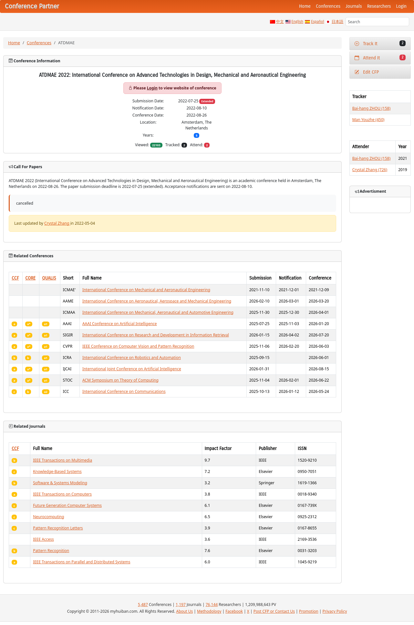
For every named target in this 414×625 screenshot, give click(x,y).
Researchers (379, 6)
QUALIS (49, 278)
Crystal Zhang (57, 223)
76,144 (212, 604)
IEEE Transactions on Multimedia (62, 460)
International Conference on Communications (124, 391)
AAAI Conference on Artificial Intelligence (119, 323)
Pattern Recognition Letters (58, 528)
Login (401, 6)
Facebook (234, 611)
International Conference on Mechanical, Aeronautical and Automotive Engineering (157, 312)
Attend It (380, 58)
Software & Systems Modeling (60, 483)
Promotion (308, 611)
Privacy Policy (335, 611)
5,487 (143, 604)
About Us (184, 611)
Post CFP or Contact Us (274, 611)
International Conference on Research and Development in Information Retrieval (155, 335)
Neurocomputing (48, 516)
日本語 (337, 21)
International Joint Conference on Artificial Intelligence (131, 369)
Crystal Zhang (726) (369, 169)
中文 (280, 21)
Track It (380, 43)
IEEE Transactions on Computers (62, 494)
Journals (354, 6)
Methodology (209, 611)
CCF (15, 278)
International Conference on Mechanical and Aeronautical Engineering (146, 289)
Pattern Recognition (51, 550)
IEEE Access (43, 539)
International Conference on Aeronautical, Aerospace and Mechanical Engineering (156, 301)
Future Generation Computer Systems (67, 505)
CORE (30, 278)
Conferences (328, 6)
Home (305, 6)
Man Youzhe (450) (368, 119)
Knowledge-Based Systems (57, 471)
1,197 (181, 604)
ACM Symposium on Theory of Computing (120, 380)
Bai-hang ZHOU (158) (371, 108)
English (298, 21)
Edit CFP (367, 72)
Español (317, 21)
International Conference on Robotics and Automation (131, 357)
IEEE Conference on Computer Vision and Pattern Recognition (138, 346)
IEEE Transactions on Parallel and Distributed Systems (81, 562)
